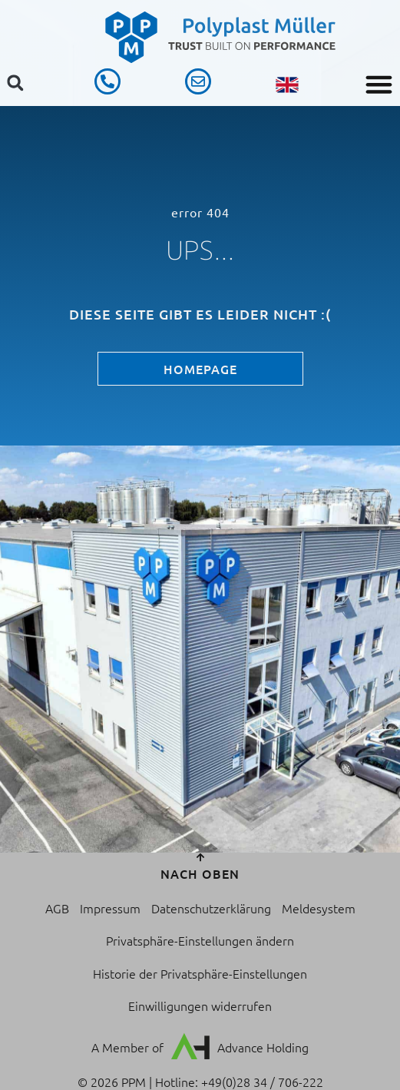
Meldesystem (318, 907)
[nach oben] (200, 857)
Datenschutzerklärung (211, 907)
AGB (57, 907)
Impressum (110, 907)
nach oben (200, 873)
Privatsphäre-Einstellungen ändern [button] (200, 940)
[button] (379, 84)
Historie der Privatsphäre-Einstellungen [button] (200, 973)
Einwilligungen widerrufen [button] (200, 1005)
